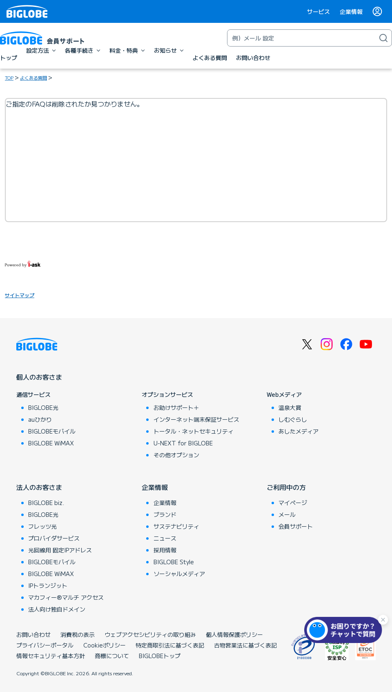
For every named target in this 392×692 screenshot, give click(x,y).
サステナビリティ (176, 526)
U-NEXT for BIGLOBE (183, 443)
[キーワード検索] (301, 38)
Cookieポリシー (104, 645)
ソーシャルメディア (179, 574)
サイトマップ (19, 294)
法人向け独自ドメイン (56, 609)
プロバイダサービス (54, 538)
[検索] (383, 38)
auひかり (40, 419)
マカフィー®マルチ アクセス (66, 597)
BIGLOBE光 (43, 407)
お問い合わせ (33, 634)
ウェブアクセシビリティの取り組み (150, 634)
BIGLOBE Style (174, 562)
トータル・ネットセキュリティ (194, 431)
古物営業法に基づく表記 (245, 645)
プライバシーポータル (45, 645)
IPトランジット (47, 585)
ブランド (165, 514)
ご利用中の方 (286, 487)
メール (287, 514)
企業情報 (351, 11)
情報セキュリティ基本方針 (50, 656)
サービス (318, 11)
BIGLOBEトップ (159, 656)
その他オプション (176, 455)
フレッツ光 (42, 526)
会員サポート (295, 526)
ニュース (165, 538)
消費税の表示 (77, 634)
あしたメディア (298, 431)
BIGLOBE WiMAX (51, 443)
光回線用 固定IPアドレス (60, 550)
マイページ (292, 502)
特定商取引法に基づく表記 (170, 645)
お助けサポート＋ (176, 407)
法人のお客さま (39, 487)
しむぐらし (292, 419)
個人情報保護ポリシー (234, 634)
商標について (112, 656)
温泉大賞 (289, 407)
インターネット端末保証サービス (196, 419)
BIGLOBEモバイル (52, 431)
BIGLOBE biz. (46, 502)
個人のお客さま (39, 377)
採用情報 (165, 550)
